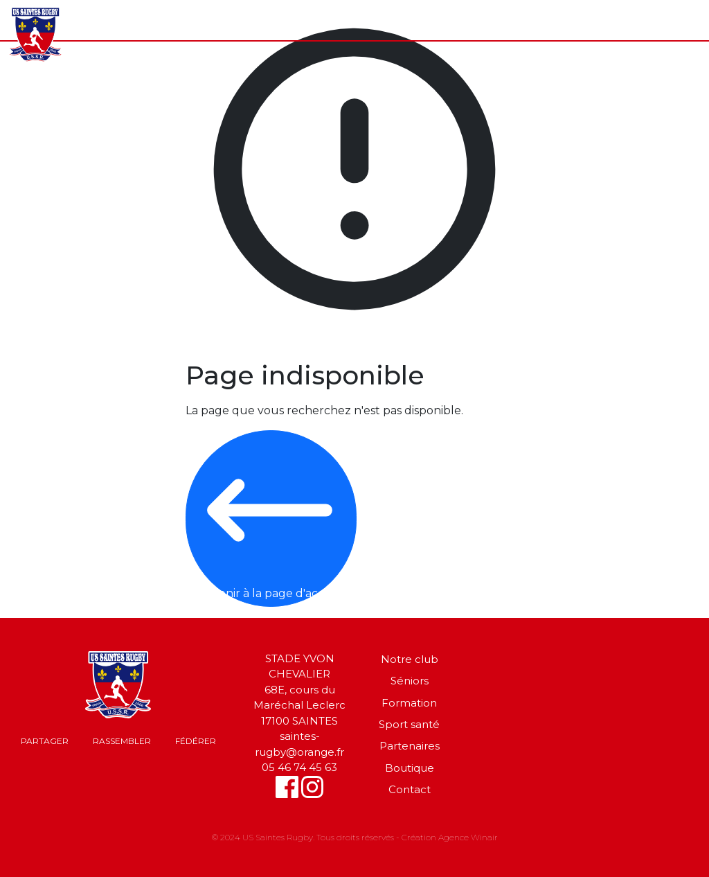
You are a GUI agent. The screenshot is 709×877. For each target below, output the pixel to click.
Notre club (409, 659)
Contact (409, 789)
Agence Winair (468, 837)
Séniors (410, 680)
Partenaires (409, 745)
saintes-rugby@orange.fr (299, 744)
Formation (409, 702)
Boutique (409, 767)
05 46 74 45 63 (299, 767)
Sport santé (409, 724)
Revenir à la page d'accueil (270, 517)
